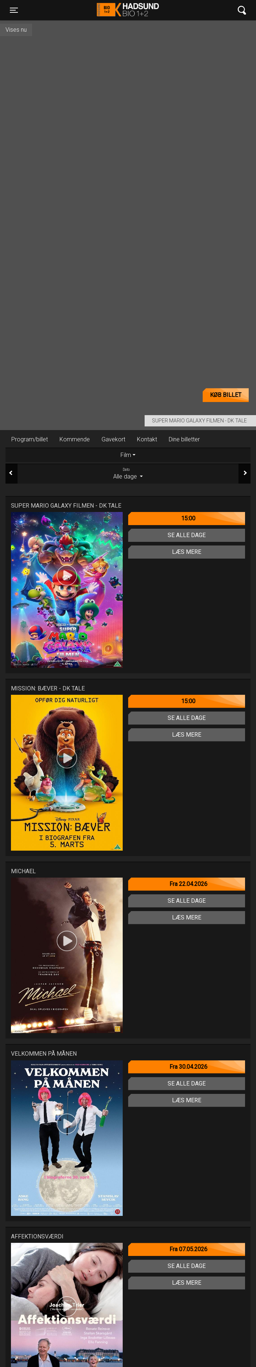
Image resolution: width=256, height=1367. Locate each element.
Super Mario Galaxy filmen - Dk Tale (199, 421)
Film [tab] (126, 455)
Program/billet (29, 439)
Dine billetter (184, 439)
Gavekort (113, 439)
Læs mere (186, 551)
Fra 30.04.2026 (188, 1066)
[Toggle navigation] (13, 10)
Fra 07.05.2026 (188, 1249)
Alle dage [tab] (128, 473)
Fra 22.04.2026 (188, 884)
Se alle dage (187, 535)
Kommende (75, 439)
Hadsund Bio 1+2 (127, 10)
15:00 (188, 518)
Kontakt (147, 439)
